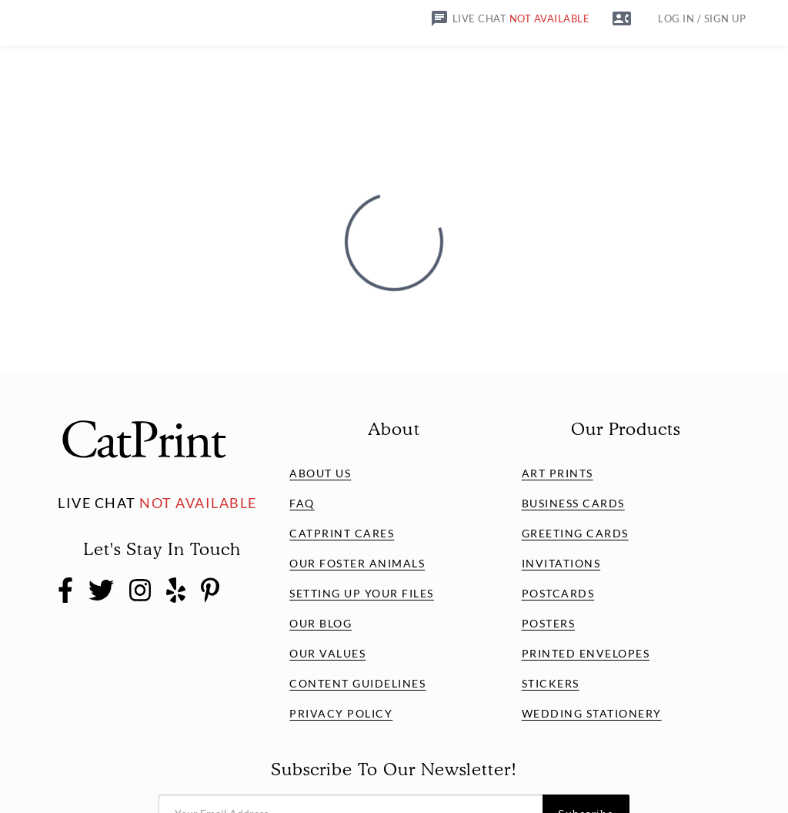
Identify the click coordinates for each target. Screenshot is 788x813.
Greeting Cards (575, 533)
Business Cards (573, 503)
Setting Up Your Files (361, 593)
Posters (549, 623)
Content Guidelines (357, 683)
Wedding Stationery (592, 713)
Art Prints (557, 473)
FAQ (302, 503)
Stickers (550, 683)
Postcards (558, 593)
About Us (320, 473)
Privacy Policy (340, 713)
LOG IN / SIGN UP (702, 19)
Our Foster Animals (357, 563)
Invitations (561, 563)
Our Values (327, 653)
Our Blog (320, 623)
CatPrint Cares (341, 533)
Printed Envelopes (586, 653)
